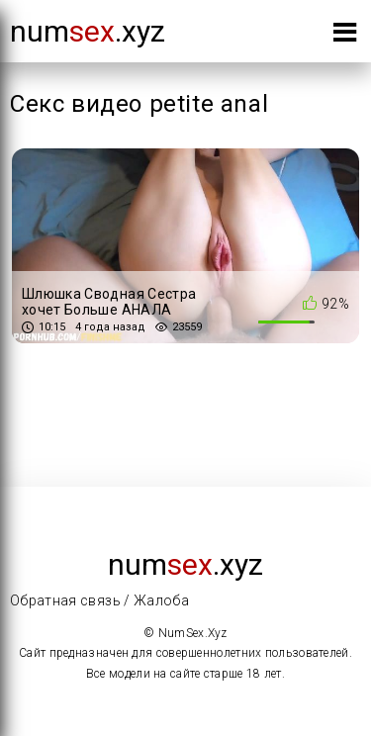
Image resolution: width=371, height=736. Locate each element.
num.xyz (87, 31)
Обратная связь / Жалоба (99, 600)
